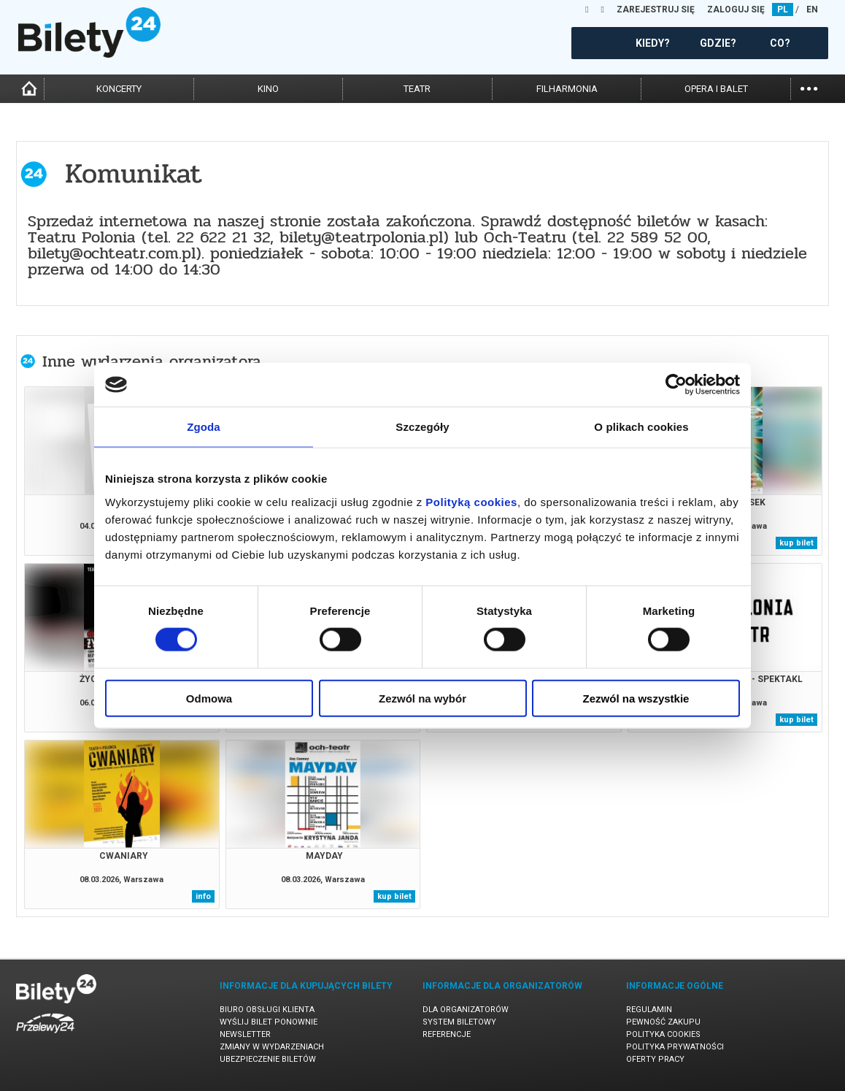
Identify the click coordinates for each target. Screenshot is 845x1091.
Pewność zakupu (663, 1022)
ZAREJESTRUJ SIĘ (656, 9)
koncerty (119, 88)
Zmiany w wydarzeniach (272, 1047)
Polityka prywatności (675, 1047)
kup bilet (796, 543)
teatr (417, 88)
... (809, 87)
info (203, 896)
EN (812, 9)
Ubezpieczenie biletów (268, 1059)
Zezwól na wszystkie (636, 698)
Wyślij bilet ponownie (268, 1022)
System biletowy (459, 1022)
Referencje (446, 1034)
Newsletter (245, 1034)
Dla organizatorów (465, 1009)
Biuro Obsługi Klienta (267, 1009)
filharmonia (567, 88)
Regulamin (649, 1009)
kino (268, 88)
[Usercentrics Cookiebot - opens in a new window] (676, 385)
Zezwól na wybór (422, 698)
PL (782, 9)
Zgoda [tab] (203, 427)
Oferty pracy (655, 1059)
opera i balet (716, 88)
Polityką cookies (471, 501)
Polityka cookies (663, 1034)
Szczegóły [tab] (422, 427)
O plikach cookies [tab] (641, 427)
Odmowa (209, 698)
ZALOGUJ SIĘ (736, 9)
